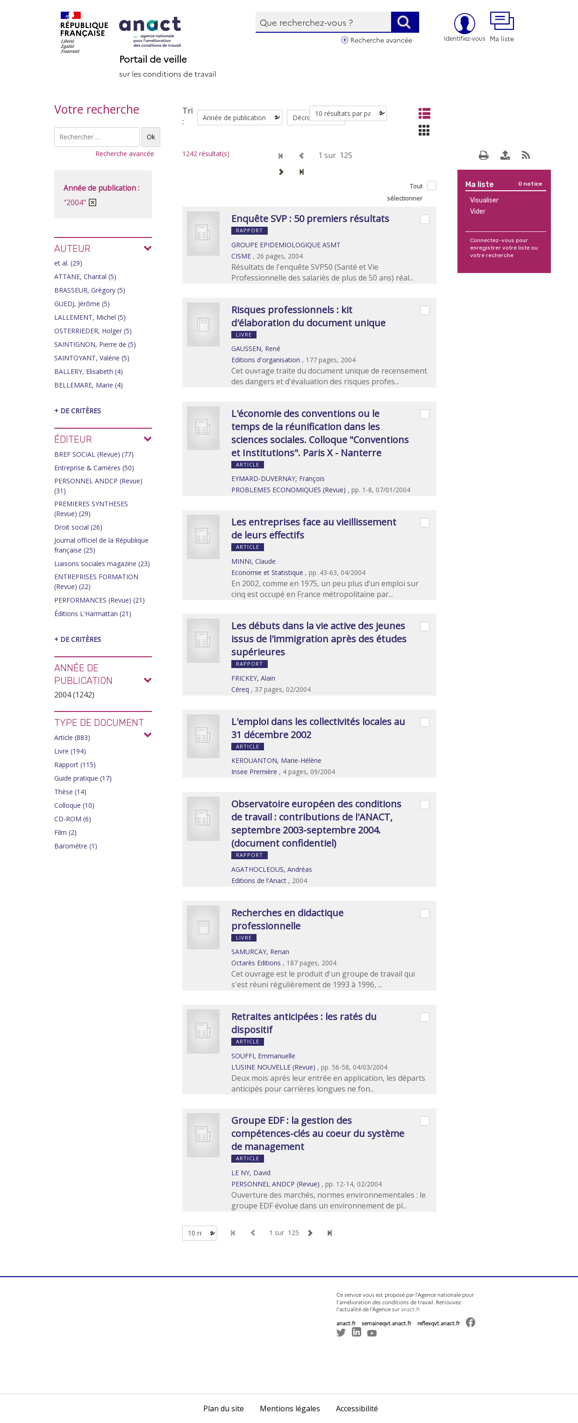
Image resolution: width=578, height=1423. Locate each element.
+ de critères (77, 410)
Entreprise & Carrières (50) (94, 467)
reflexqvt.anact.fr (438, 1323)
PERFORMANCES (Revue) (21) (99, 600)
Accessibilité (357, 1408)
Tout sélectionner (404, 192)
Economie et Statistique (267, 572)
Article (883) (72, 737)
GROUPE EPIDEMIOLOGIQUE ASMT (286, 244)
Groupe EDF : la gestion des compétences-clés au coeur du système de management (317, 1133)
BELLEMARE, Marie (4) (88, 385)
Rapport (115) (75, 764)
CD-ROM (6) (72, 818)
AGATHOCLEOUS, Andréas (271, 869)
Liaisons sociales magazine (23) (102, 563)
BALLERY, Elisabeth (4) (88, 371)
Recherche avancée (381, 39)
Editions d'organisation (265, 359)
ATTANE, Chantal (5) (85, 276)
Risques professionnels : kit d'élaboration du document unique (308, 316)
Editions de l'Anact (258, 880)
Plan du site (223, 1408)
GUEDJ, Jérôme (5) (82, 303)
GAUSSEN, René (255, 348)
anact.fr (410, 1309)
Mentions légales (290, 1408)
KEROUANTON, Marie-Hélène (276, 760)
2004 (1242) (74, 694)
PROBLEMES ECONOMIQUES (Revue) (288, 489)
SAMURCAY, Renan (260, 951)
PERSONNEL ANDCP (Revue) (275, 1183)
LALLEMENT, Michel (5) (90, 317)
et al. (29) (68, 263)
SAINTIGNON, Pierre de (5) (95, 344)
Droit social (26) (78, 527)
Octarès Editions (256, 962)
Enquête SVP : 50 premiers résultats (310, 218)
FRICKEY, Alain (253, 678)
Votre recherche (96, 109)
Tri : (187, 116)
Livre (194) (70, 751)
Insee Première (254, 771)
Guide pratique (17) (83, 778)
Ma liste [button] (502, 27)
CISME (241, 256)
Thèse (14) (70, 791)
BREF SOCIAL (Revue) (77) (94, 454)
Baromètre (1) (75, 845)
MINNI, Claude (253, 561)
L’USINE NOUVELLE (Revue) (273, 1067)
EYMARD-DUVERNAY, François (278, 478)
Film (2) (65, 832)
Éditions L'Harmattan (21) (92, 613)
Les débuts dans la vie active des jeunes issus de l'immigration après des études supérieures (319, 638)
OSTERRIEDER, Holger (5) (93, 330)
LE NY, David (251, 1172)
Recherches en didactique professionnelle (287, 919)
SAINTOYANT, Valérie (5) (91, 357)
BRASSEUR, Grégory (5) (89, 290)
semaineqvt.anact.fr (386, 1323)
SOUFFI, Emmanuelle (263, 1055)
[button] (350, 1358)
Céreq (240, 689)
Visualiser (484, 200)
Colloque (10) (74, 805)
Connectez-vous (492, 240)
